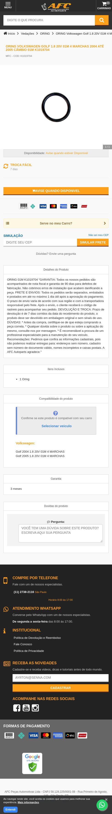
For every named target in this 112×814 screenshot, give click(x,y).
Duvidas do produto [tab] (56, 506)
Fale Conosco (23, 644)
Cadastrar (61, 688)
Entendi (10, 809)
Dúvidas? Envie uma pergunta (56, 253)
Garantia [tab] (56, 478)
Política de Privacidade (29, 651)
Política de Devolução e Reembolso (37, 638)
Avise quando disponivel (56, 191)
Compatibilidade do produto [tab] (56, 398)
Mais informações (28, 802)
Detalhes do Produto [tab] (55, 269)
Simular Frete (93, 242)
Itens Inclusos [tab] (56, 369)
